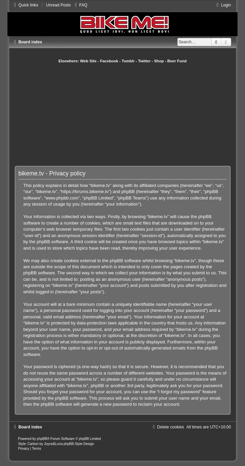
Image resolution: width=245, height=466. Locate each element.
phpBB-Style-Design (79, 444)
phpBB (42, 439)
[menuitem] (55, 5)
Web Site (88, 61)
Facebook (109, 61)
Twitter (144, 61)
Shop (159, 61)
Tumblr (128, 61)
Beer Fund (177, 61)
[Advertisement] (130, 114)
